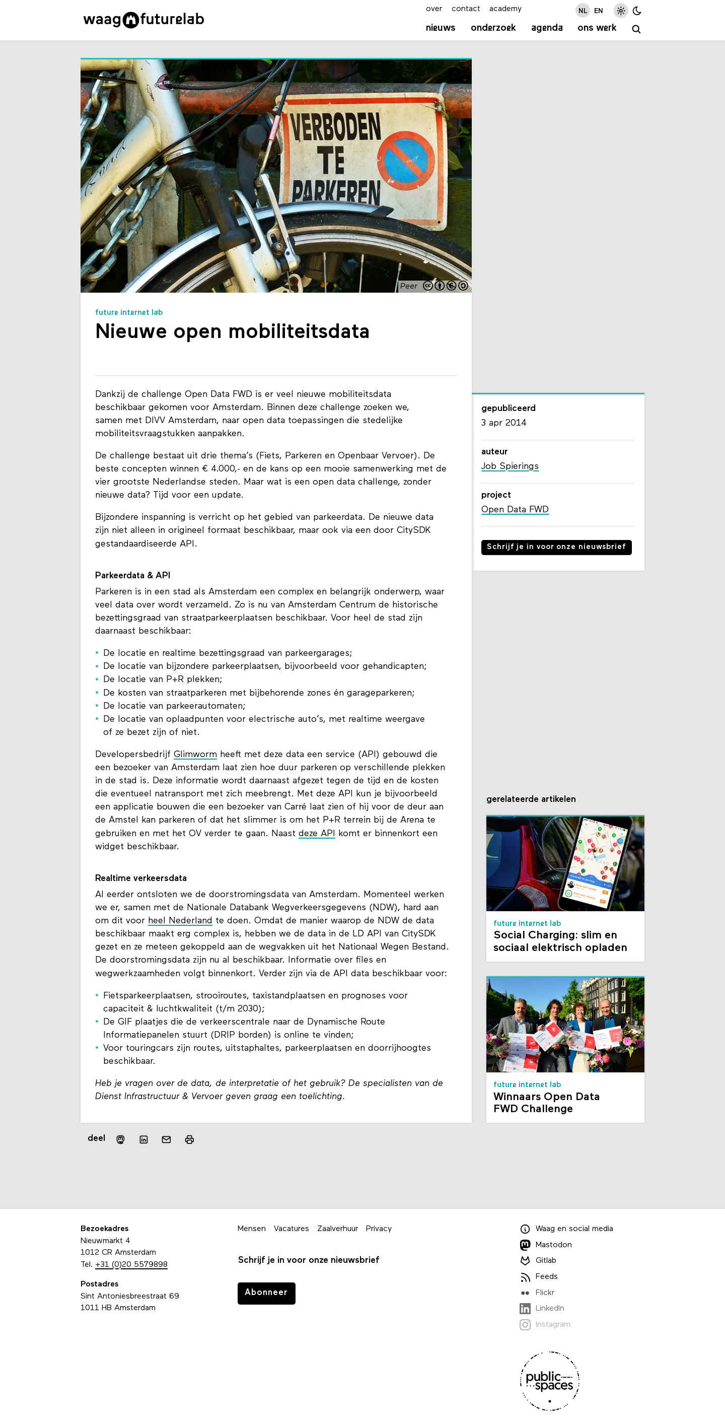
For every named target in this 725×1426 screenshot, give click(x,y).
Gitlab (538, 1260)
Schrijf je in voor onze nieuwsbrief (556, 547)
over (434, 9)
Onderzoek (493, 28)
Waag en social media (566, 1229)
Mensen (252, 1229)
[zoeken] (636, 29)
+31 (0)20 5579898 (131, 1265)
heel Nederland (180, 921)
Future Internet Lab (129, 313)
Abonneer (266, 1292)
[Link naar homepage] (144, 20)
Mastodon (546, 1245)
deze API (317, 834)
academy (505, 9)
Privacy (379, 1229)
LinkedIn (542, 1308)
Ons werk (597, 28)
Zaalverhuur (337, 1229)
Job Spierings (510, 466)
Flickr (537, 1293)
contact (466, 9)
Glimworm (195, 755)
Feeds (539, 1276)
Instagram (545, 1324)
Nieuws (441, 28)
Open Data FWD (515, 510)
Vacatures (291, 1229)
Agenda (547, 28)
